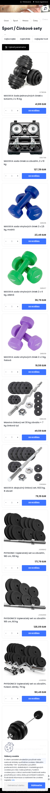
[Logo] (24, 8)
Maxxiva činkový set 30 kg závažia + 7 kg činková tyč (23, 424)
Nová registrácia (41, 2)
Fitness (25, 20)
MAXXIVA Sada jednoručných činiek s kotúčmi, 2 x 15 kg (23, 97)
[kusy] (12, 111)
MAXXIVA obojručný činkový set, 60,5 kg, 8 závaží (24, 489)
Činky (35, 20)
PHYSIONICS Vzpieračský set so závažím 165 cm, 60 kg (25, 620)
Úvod (6, 20)
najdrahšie (25, 39)
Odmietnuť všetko (16, 785)
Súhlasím (36, 785)
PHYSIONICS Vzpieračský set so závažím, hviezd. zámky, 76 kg (25, 685)
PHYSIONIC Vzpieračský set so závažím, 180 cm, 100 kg (24, 555)
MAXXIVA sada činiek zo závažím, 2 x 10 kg (24, 163)
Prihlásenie (27, 2)
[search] (45, 8)
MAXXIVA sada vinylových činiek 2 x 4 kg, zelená (23, 293)
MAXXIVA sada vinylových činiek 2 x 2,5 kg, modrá (24, 228)
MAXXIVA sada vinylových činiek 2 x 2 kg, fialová (25, 359)
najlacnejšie (10, 39)
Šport (15, 20)
